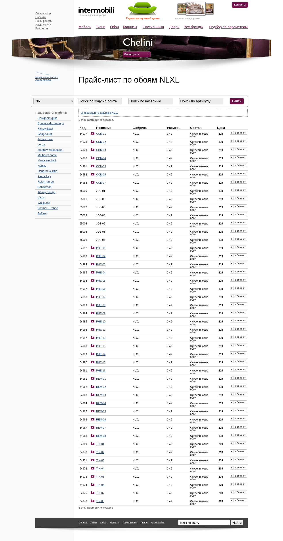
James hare (45, 139)
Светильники (153, 27)
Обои (114, 27)
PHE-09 (100, 313)
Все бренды (193, 27)
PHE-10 (100, 321)
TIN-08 (100, 501)
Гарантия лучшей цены (143, 18)
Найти (236, 101)
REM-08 (101, 435)
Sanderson (45, 187)
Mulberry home (47, 155)
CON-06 (101, 174)
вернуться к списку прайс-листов (46, 78)
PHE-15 (100, 362)
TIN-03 (100, 460)
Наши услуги (43, 24)
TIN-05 (100, 476)
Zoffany (42, 213)
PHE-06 (100, 288)
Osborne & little (47, 171)
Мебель (84, 27)
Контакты (240, 4)
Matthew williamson (50, 149)
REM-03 (101, 395)
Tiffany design (46, 192)
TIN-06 (100, 484)
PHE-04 (100, 272)
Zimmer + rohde (48, 208)
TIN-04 (100, 468)
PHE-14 (100, 354)
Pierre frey (44, 176)
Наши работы (43, 21)
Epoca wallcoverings (51, 123)
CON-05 (101, 166)
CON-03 (101, 150)
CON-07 (101, 182)
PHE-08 (100, 305)
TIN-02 (100, 452)
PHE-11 (100, 329)
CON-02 (101, 141)
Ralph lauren (46, 181)
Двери (174, 27)
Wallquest (44, 202)
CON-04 (101, 158)
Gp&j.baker (45, 134)
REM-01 (101, 378)
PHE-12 (100, 337)
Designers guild (47, 118)
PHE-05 (100, 280)
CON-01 (101, 133)
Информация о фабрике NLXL (99, 112)
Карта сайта (157, 522)
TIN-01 (100, 444)
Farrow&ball (45, 128)
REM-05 (101, 411)
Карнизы (130, 27)
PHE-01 (100, 248)
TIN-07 (100, 493)
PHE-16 (100, 370)
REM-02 (101, 386)
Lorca (41, 144)
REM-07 (101, 427)
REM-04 (101, 403)
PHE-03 (100, 264)
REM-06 (101, 419)
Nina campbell (47, 160)
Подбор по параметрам (228, 27)
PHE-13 (100, 346)
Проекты (40, 17)
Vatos (41, 197)
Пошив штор (43, 13)
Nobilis (42, 165)
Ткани (100, 27)
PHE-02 (100, 256)
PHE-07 (100, 297)
